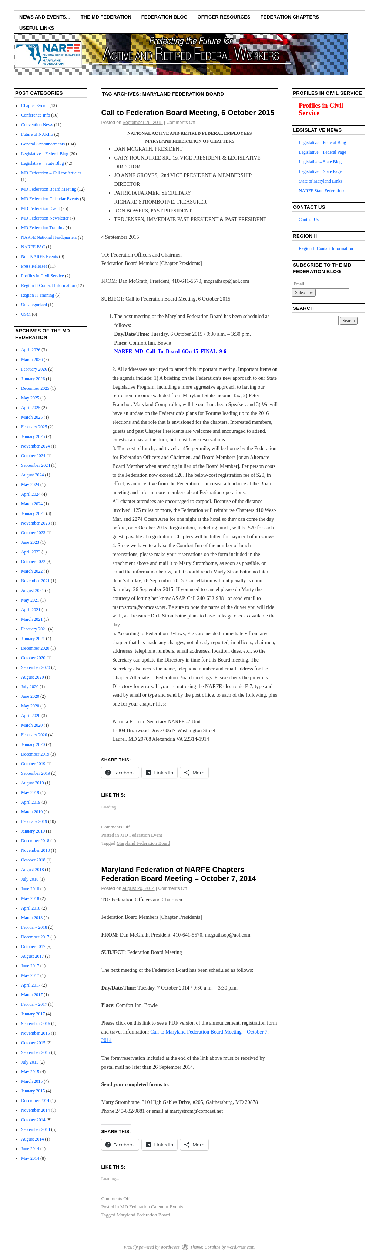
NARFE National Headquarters (49, 237)
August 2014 (32, 1139)
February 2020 (34, 734)
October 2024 (33, 455)
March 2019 (32, 811)
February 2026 (34, 369)
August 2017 (32, 956)
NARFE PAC (33, 247)
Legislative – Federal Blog (44, 153)
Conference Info (35, 115)
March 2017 (32, 994)
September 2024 (35, 465)
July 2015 (29, 1062)
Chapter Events (34, 105)
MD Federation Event (141, 835)
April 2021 (30, 609)
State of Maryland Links (320, 181)
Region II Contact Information (48, 285)
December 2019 (35, 754)
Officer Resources (224, 17)
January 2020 (33, 744)
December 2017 (35, 937)
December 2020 (35, 648)
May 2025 (30, 398)
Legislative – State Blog (42, 163)
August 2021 (32, 590)
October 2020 (33, 657)
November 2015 (35, 1033)
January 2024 (33, 513)
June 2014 (30, 1148)
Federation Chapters (290, 17)
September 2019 (35, 773)
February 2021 (34, 629)
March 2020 (32, 725)
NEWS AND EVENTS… (45, 17)
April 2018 (30, 908)
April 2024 (30, 494)
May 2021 (30, 600)
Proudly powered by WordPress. (152, 1247)
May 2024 (30, 484)
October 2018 (33, 860)
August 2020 (32, 677)
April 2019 (30, 802)
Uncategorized (34, 304)
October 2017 (33, 946)
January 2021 (33, 638)
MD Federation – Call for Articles (51, 172)
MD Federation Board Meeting (48, 189)
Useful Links (36, 28)
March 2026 (32, 359)
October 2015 (33, 1042)
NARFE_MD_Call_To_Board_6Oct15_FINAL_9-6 (170, 351)
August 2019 (32, 783)
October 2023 (33, 532)
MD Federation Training (42, 227)
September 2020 (35, 667)
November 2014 (35, 1110)
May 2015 (30, 1071)
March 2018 (32, 917)
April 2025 (30, 407)
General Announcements (43, 144)
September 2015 (35, 1052)
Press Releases (34, 266)
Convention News (37, 124)
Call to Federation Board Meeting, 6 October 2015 (188, 112)
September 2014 (35, 1129)
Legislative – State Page (320, 171)
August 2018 (32, 869)
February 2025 (34, 426)
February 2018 (34, 927)
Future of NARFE (37, 134)
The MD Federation (106, 17)
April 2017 (30, 985)
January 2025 (33, 436)
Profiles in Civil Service (42, 275)
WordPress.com (240, 1247)
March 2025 (32, 417)
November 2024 (35, 446)
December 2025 (35, 388)
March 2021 (32, 619)
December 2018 (35, 840)
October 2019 (33, 763)
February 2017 (34, 1004)
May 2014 (30, 1158)
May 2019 (30, 792)
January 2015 (33, 1091)
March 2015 (32, 1081)
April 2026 (30, 349)
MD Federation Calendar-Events (151, 1206)
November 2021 (35, 580)
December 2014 (35, 1100)
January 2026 (33, 378)
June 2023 (30, 542)
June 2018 (30, 888)
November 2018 (35, 850)
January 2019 (33, 831)
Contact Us (309, 219)
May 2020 (30, 706)
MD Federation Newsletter (45, 218)
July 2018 (29, 879)
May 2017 (30, 975)
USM (26, 314)
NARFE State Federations (322, 190)
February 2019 (34, 821)
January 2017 (33, 1014)
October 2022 (33, 561)
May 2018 (30, 898)
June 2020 (30, 696)
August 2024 (32, 475)
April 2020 (30, 715)
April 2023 (30, 552)
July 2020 (29, 686)
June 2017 (30, 965)
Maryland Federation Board (143, 843)
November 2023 (35, 523)
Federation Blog (164, 17)
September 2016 (35, 1023)
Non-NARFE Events (39, 256)
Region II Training (37, 295)
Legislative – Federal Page (322, 152)
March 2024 (32, 503)
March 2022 (32, 571)
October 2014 (33, 1119)
